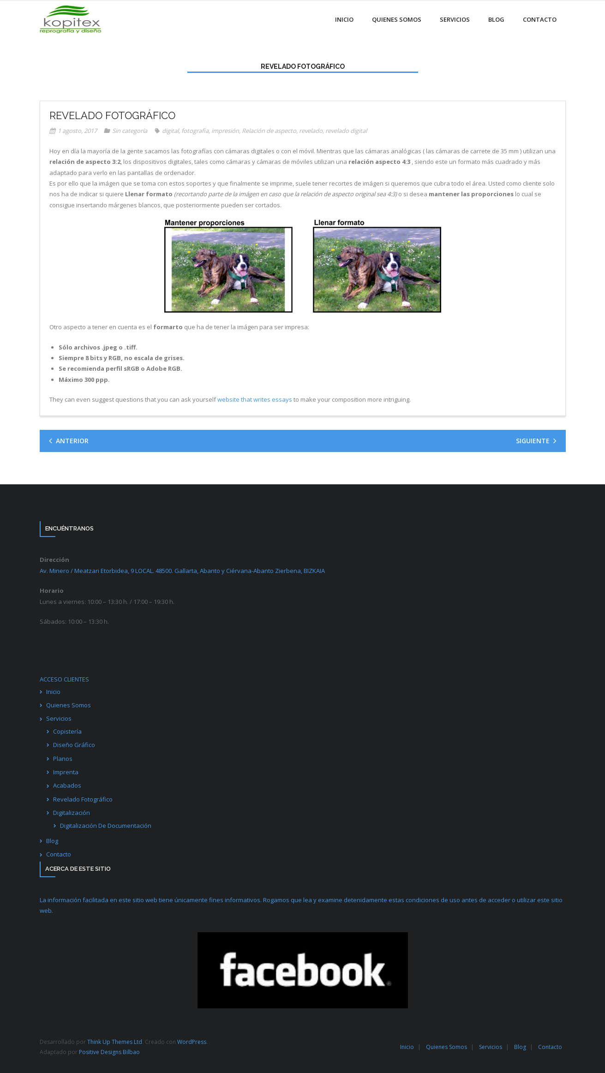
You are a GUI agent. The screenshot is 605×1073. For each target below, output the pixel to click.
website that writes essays (254, 399)
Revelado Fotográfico (83, 799)
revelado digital (346, 131)
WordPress (191, 1042)
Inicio (53, 691)
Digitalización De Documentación (105, 825)
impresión (225, 131)
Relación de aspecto (269, 131)
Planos (62, 758)
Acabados (67, 785)
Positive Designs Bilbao (109, 1052)
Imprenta (65, 772)
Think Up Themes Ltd (114, 1042)
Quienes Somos (68, 705)
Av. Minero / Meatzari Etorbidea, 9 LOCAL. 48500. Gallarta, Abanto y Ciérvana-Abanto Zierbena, (182, 571)
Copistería (67, 731)
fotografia (195, 131)
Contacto (58, 854)
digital (170, 131)
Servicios (59, 718)
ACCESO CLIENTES (64, 679)
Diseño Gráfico (74, 745)
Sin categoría (129, 131)
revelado (311, 131)
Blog (52, 841)
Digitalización (71, 812)
